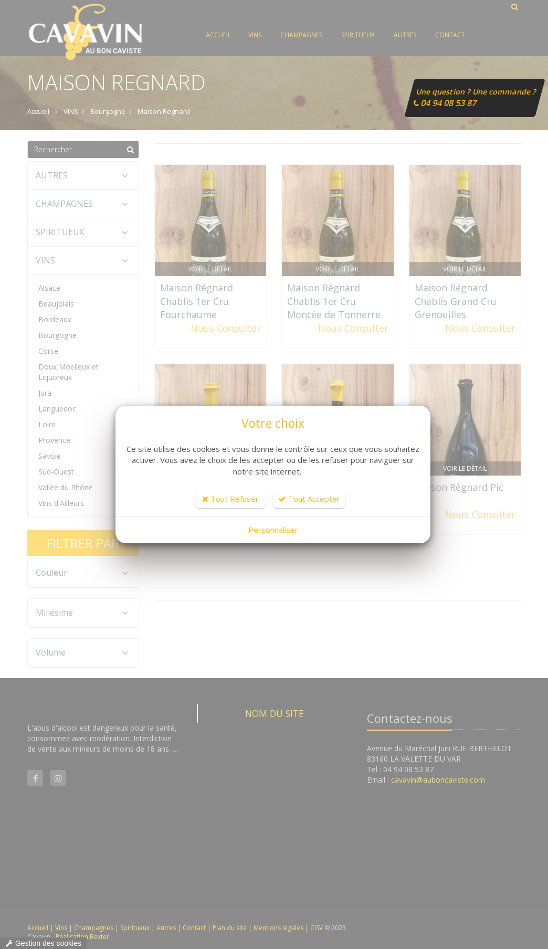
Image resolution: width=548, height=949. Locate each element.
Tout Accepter (309, 498)
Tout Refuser (230, 498)
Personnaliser (273, 529)
